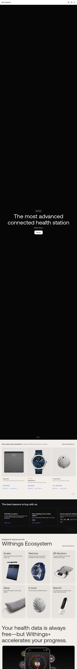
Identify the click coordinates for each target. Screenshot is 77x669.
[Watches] (38, 567)
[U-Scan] (38, 601)
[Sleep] (13, 601)
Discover (38, 232)
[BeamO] (63, 601)
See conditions (36, 522)
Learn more (13, 488)
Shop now (7, 522)
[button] (69, 494)
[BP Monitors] (63, 567)
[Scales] (13, 567)
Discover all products (68, 444)
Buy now (5, 488)
